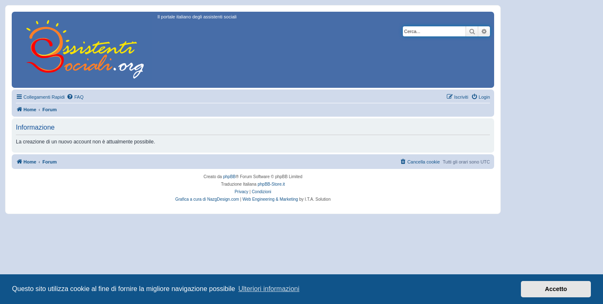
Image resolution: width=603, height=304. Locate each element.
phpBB (229, 176)
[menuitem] (75, 97)
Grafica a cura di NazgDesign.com (207, 199)
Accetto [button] (556, 289)
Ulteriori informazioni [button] (268, 288)
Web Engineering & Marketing (270, 199)
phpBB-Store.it (271, 184)
